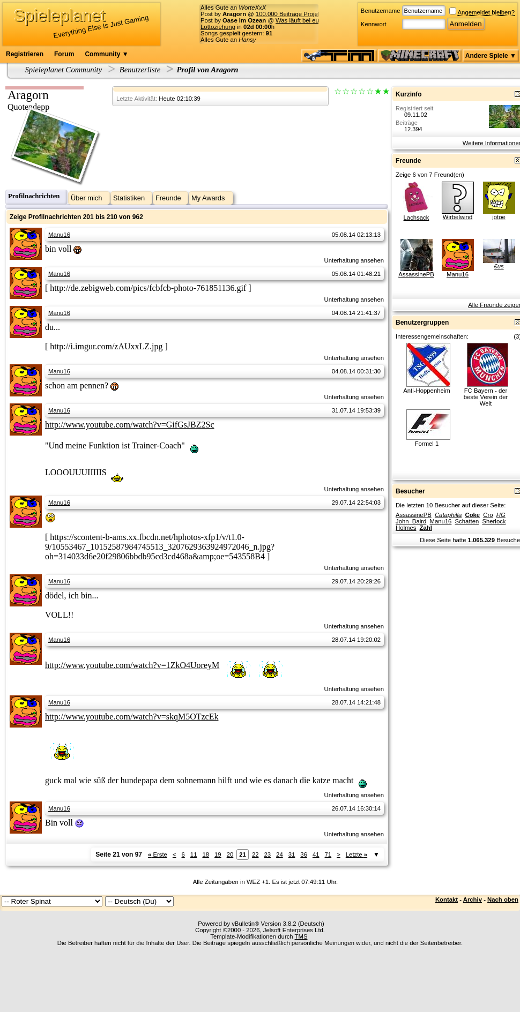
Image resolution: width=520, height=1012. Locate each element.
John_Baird (411, 521)
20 (230, 854)
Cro (488, 515)
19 (217, 854)
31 (291, 854)
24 (279, 854)
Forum (64, 54)
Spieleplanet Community (63, 69)
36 (303, 854)
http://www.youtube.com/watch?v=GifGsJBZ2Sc (129, 424)
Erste (157, 854)
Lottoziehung (217, 27)
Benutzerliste (140, 69)
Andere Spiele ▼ (490, 55)
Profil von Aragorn (207, 69)
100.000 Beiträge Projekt (289, 14)
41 (316, 854)
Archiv (472, 899)
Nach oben (502, 899)
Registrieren (24, 54)
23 (267, 854)
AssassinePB (416, 274)
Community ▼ (106, 54)
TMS (301, 936)
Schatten (467, 521)
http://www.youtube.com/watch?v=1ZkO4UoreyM (132, 665)
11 (193, 854)
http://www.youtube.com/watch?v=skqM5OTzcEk (131, 716)
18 (205, 854)
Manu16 (59, 234)
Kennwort (374, 24)
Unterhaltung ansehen (354, 260)
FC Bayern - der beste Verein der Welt (486, 397)
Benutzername (380, 11)
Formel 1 (427, 443)
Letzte (356, 854)
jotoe (499, 217)
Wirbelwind (457, 217)
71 (328, 854)
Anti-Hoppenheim (426, 390)
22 (255, 854)
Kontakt (446, 899)
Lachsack (416, 217)
